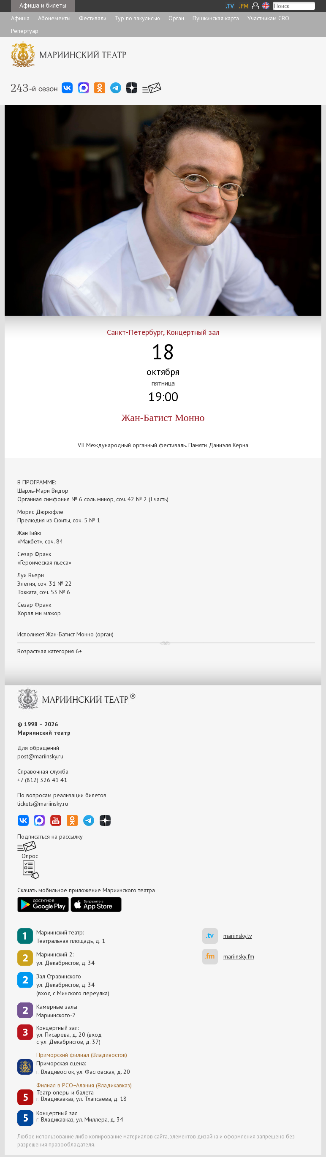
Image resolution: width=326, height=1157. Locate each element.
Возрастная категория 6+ (49, 651)
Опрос (30, 856)
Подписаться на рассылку (50, 836)
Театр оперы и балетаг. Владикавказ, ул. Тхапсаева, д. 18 (81, 1096)
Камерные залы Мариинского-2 (56, 1011)
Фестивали (92, 18)
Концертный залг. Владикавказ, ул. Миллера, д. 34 (79, 1116)
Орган (176, 18)
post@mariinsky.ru (40, 756)
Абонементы (54, 18)
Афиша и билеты (42, 5)
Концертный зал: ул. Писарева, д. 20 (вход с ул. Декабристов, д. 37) (69, 1035)
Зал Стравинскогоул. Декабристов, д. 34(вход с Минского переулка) (72, 984)
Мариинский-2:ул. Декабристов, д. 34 (65, 959)
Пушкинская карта (216, 18)
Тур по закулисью (137, 18)
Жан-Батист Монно (70, 634)
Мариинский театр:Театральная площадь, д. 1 (70, 937)
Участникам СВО (268, 18)
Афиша (20, 18)
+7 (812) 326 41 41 (42, 780)
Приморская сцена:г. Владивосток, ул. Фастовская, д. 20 (74, 1067)
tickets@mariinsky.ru (42, 803)
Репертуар (24, 31)
